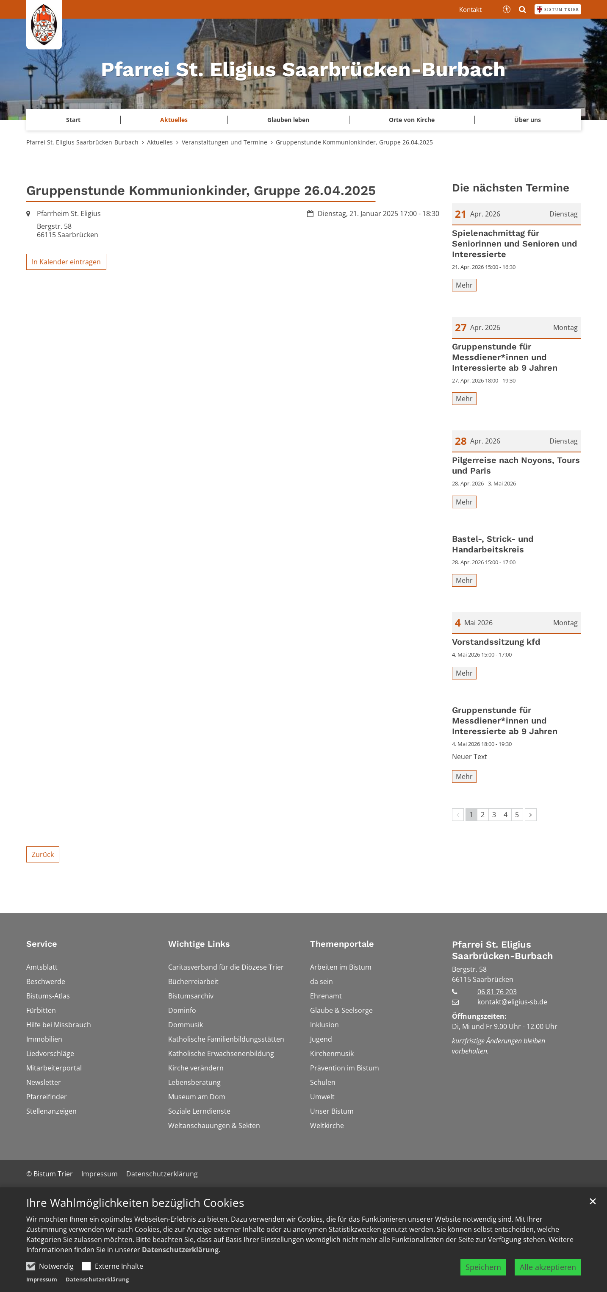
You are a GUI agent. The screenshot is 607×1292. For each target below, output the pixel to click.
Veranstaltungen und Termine (224, 142)
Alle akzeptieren (548, 1267)
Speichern (483, 1267)
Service (41, 944)
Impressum (41, 1279)
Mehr (464, 285)
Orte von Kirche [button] (412, 120)
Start (73, 120)
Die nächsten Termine (510, 187)
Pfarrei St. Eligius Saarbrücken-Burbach (82, 142)
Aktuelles (160, 142)
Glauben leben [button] (288, 120)
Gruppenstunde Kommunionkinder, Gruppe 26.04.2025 (354, 142)
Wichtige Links (199, 944)
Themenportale (342, 944)
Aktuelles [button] (174, 120)
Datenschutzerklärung (180, 1249)
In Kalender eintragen (66, 261)
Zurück (43, 854)
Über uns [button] (527, 120)
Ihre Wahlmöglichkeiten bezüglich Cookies (135, 1203)
